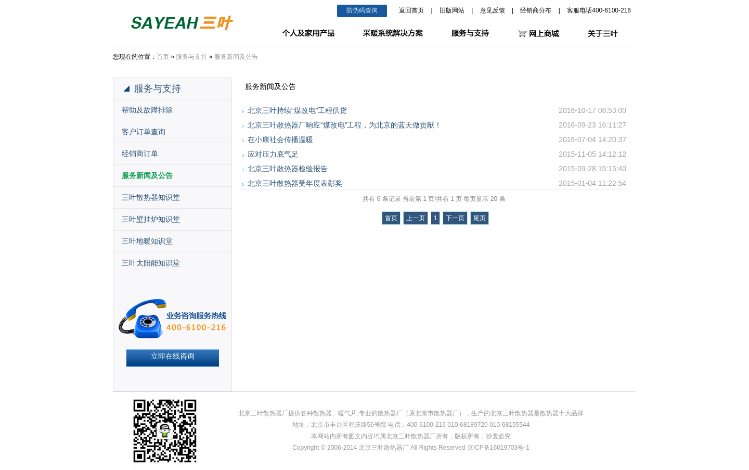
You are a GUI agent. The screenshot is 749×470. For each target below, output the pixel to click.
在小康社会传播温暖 (280, 139)
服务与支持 (191, 56)
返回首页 (411, 10)
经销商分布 (535, 10)
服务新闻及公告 (236, 56)
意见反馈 (492, 10)
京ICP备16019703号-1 (498, 447)
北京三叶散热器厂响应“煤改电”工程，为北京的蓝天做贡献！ (345, 125)
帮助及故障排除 (147, 110)
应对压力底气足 (273, 154)
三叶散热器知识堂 (151, 197)
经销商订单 (140, 153)
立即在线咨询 (173, 356)
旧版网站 (452, 10)
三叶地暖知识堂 (147, 241)
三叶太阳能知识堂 (151, 263)
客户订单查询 (143, 132)
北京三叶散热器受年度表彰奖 (295, 183)
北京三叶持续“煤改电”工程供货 (297, 110)
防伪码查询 (362, 10)
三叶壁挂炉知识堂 (151, 219)
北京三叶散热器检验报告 (288, 168)
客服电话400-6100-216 (599, 10)
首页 (163, 56)
